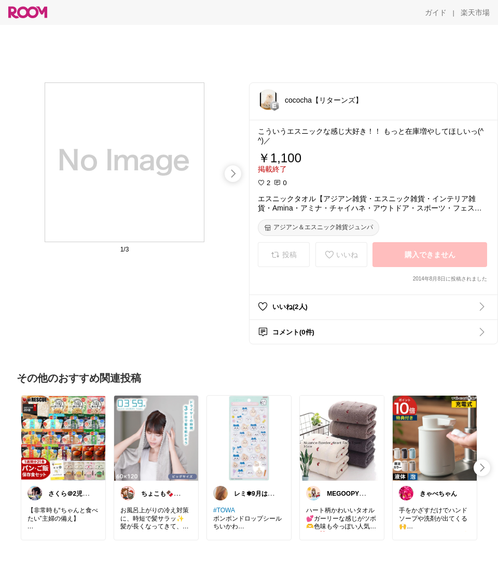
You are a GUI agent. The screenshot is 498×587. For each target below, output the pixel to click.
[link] (63, 438)
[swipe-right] (233, 173)
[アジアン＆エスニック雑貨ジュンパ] (318, 227)
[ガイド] (436, 12)
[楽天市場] (475, 12)
